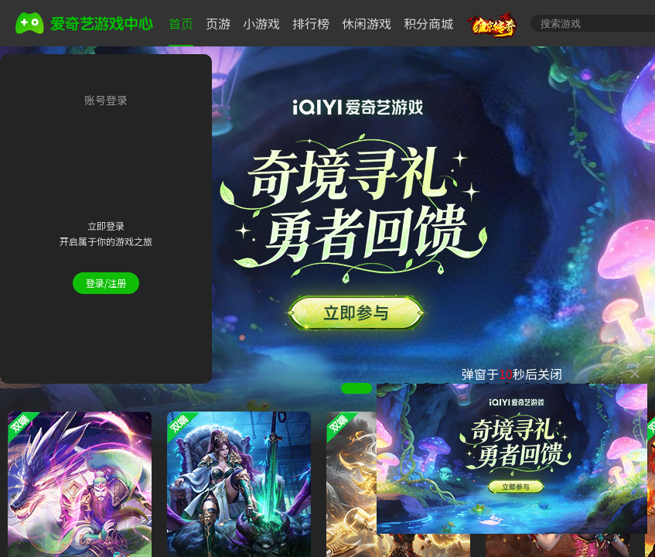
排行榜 (310, 23)
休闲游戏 (366, 23)
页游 (218, 23)
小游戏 (261, 23)
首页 (181, 23)
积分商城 (428, 23)
